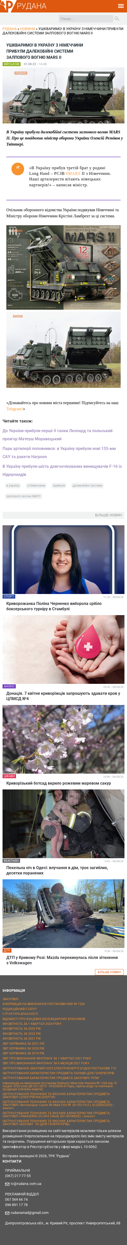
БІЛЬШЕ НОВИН (109, 972)
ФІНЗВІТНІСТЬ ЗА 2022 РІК (22, 1034)
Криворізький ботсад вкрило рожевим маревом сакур (58, 783)
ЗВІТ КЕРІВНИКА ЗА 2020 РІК (23, 1048)
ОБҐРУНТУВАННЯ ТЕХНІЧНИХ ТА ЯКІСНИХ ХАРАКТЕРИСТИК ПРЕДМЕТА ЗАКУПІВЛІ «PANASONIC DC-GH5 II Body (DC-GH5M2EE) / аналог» (56, 1114)
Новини (27, 29)
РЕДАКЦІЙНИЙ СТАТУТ (20, 1009)
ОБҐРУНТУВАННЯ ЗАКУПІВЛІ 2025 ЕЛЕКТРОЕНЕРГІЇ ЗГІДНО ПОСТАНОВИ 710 (59, 1068)
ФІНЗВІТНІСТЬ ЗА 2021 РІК (22, 1038)
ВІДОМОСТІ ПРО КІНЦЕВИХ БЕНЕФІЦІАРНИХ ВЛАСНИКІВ (44, 1019)
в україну (13, 485)
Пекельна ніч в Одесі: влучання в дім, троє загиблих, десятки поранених (57, 870)
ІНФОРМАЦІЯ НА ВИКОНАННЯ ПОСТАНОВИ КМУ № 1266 (44, 1004)
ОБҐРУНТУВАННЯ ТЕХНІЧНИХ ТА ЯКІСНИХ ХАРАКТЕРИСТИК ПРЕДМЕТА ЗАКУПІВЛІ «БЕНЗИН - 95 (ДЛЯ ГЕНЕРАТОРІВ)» (56, 1122)
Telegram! (14, 409)
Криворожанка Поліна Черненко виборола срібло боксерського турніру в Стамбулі (54, 606)
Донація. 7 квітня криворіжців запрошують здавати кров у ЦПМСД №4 (63, 696)
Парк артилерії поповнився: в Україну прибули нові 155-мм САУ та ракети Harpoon (59, 452)
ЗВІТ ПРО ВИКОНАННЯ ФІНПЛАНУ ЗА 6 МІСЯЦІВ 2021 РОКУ (46, 1063)
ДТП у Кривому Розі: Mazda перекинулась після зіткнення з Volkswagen (62, 960)
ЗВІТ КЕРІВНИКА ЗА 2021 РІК (23, 1043)
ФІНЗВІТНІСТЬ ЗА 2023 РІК (22, 1028)
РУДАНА (31, 6)
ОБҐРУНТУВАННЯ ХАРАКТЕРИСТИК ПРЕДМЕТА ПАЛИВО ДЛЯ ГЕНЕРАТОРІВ (58, 1073)
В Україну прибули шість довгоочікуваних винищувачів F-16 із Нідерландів (62, 470)
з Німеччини (36, 485)
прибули (59, 485)
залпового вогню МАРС (23, 496)
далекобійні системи (87, 485)
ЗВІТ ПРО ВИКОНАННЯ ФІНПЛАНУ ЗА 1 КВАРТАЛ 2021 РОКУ (47, 1058)
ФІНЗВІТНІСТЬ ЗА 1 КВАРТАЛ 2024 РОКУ (32, 1024)
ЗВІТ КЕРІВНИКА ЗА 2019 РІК (23, 1053)
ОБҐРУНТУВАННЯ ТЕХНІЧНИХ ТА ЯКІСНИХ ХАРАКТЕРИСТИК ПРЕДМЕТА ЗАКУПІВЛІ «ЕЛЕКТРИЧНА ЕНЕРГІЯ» (56, 1095)
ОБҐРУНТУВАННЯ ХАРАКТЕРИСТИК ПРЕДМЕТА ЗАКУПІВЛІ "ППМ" (51, 1078)
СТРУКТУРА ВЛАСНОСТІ (20, 1014)
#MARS (73, 173)
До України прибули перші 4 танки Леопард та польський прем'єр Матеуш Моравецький (58, 434)
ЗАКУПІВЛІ (10, 999)
